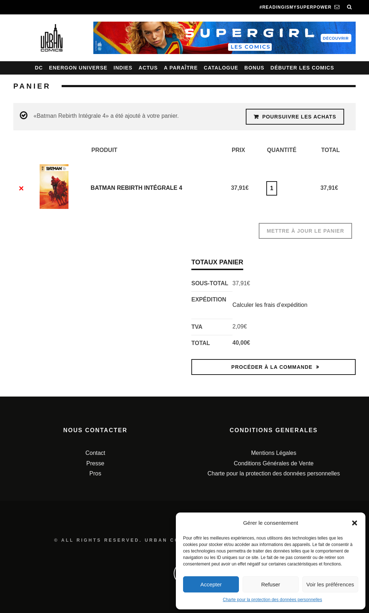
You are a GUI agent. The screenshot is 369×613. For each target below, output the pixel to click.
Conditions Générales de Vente (274, 463)
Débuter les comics (302, 68)
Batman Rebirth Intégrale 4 (136, 188)
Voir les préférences (330, 584)
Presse (95, 463)
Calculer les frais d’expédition (269, 305)
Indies (123, 68)
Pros (95, 473)
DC (39, 68)
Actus (148, 68)
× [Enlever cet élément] (21, 188)
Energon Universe (78, 68)
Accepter (211, 584)
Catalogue (221, 68)
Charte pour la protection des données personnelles (272, 599)
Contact (95, 453)
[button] (354, 523)
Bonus (254, 68)
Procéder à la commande (271, 367)
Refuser (270, 584)
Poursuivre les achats (299, 117)
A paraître (181, 68)
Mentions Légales (273, 453)
